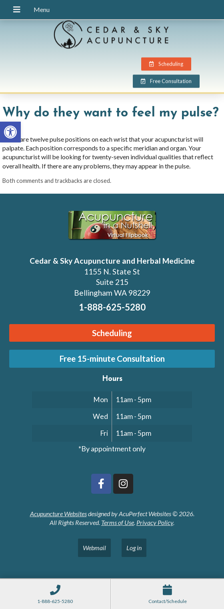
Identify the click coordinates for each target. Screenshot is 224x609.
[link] (10, 132)
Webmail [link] (94, 547)
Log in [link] (134, 547)
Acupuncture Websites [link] (58, 513)
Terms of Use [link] (117, 522)
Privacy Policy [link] (154, 522)
